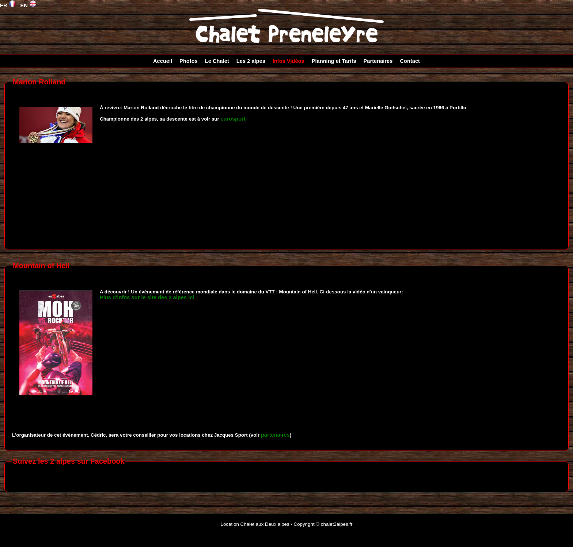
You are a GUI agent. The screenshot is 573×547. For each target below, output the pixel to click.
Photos (188, 61)
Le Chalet (217, 61)
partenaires (275, 435)
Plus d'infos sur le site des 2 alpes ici (147, 297)
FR (8, 5)
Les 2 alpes (250, 61)
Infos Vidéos (288, 61)
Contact (410, 61)
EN (28, 5)
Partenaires (378, 61)
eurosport (232, 119)
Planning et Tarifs (334, 61)
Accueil (162, 61)
